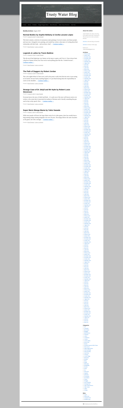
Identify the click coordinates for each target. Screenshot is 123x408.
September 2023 (87, 97)
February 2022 (87, 126)
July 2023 (86, 100)
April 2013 (86, 286)
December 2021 (87, 129)
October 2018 (87, 185)
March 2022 (86, 124)
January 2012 (87, 309)
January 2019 (87, 180)
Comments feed (87, 397)
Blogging (86, 331)
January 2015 (87, 254)
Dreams (85, 343)
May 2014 (86, 266)
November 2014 (87, 257)
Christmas (86, 334)
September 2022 (87, 115)
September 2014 (87, 260)
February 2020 (87, 161)
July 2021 (86, 137)
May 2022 (86, 121)
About (29, 25)
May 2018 (86, 192)
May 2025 (86, 66)
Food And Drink (87, 350)
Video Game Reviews (64, 25)
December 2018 (87, 181)
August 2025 (87, 63)
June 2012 (86, 302)
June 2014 (86, 265)
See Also (73, 25)
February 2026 (87, 53)
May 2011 (86, 322)
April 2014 (86, 268)
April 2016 (86, 231)
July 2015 (86, 245)
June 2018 (86, 191)
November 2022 (87, 112)
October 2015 (87, 240)
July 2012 (86, 300)
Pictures (86, 367)
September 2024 (87, 78)
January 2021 (87, 144)
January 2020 (87, 163)
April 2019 (86, 175)
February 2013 (87, 289)
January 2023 (87, 109)
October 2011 (87, 314)
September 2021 (87, 134)
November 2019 (87, 166)
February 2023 (87, 107)
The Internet (86, 376)
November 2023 (87, 94)
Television (86, 374)
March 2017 (86, 214)
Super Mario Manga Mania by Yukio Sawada (41, 110)
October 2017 (87, 203)
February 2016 (87, 234)
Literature (86, 354)
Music (85, 360)
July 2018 (86, 189)
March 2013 (86, 288)
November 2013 (87, 276)
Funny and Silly (87, 351)
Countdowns (86, 337)
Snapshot (86, 373)
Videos (85, 388)
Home (24, 25)
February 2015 (87, 252)
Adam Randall (40, 37)
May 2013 (86, 285)
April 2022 (86, 123)
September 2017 (87, 205)
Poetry (85, 368)
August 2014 (87, 262)
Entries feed (86, 396)
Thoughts (86, 380)
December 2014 (87, 256)
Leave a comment (39, 47)
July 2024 (86, 81)
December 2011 (87, 311)
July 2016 (86, 226)
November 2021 (87, 131)
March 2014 (86, 269)
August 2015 (87, 243)
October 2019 (87, 168)
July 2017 (86, 208)
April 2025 (86, 67)
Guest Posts (86, 353)
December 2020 (87, 146)
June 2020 (86, 155)
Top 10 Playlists (87, 382)
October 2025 (87, 60)
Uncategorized (87, 384)
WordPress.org (87, 399)
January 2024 (87, 91)
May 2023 (86, 103)
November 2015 (87, 239)
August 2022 (87, 117)
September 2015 (87, 242)
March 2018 (86, 195)
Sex (85, 370)
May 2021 (86, 138)
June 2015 (86, 246)
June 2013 (86, 283)
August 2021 (87, 135)
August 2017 (87, 206)
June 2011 (86, 320)
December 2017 (87, 200)
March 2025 (86, 69)
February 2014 (87, 271)
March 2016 (86, 232)
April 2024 (86, 86)
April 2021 (86, 140)
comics (85, 336)
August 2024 (87, 80)
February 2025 (87, 70)
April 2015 (86, 249)
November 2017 (87, 202)
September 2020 (87, 151)
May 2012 (86, 303)
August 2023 (87, 98)
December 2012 (87, 293)
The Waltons (86, 377)
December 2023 (87, 92)
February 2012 (87, 308)
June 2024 (86, 83)
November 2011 (87, 313)
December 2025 (87, 57)
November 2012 (87, 294)
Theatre (85, 379)
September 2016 (87, 223)
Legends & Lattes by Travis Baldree (38, 53)
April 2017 (86, 212)
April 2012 (86, 305)
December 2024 (87, 74)
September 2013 (87, 279)
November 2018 (87, 183)
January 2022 (87, 128)
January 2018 (87, 198)
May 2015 (86, 248)
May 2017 (86, 211)
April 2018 (86, 194)
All (85, 326)
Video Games (87, 387)
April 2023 (86, 104)
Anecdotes (86, 328)
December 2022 (87, 111)
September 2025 (87, 61)
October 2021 (87, 132)
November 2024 (87, 75)
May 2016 (86, 229)
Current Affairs (87, 340)
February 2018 (87, 197)
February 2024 (87, 89)
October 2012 (87, 296)
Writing (85, 390)
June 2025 (86, 64)
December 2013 (87, 274)
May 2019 (86, 174)
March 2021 (86, 141)
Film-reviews (87, 347)
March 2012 (86, 306)
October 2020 (87, 149)
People (85, 362)
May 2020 (86, 157)
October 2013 (87, 277)
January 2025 (87, 72)
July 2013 (86, 282)
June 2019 (86, 172)
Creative (86, 339)
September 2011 (87, 316)
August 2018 (87, 188)
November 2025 (87, 58)
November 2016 (87, 220)
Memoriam (86, 357)
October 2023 (87, 95)
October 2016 (87, 222)
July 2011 (86, 319)
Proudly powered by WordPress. (91, 404)
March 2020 (86, 160)
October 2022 (87, 114)
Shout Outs (86, 371)
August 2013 (87, 280)
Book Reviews (53, 25)
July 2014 (86, 263)
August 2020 (87, 152)
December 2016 (87, 219)
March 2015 (86, 251)
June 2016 (86, 228)
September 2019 (87, 169)
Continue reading (58, 44)
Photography (86, 365)
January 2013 (87, 291)
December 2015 (87, 237)
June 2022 (86, 120)
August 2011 (86, 317)
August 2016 (87, 225)
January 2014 (87, 272)
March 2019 (86, 177)
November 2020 (87, 148)
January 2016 (87, 235)
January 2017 (87, 217)
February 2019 (87, 178)
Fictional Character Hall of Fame (91, 345)
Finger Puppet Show (43, 25)
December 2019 (87, 165)
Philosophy (86, 363)
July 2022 (86, 118)
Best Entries (86, 330)
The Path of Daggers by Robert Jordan (39, 71)
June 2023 (86, 101)
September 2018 (87, 186)
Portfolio (35, 25)
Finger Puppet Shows (88, 348)
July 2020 (86, 154)
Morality (86, 359)
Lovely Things (87, 356)
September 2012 (87, 297)
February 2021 (87, 143)
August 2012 (87, 299)
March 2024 (86, 87)
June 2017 (86, 209)
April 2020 (86, 158)
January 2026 (87, 55)
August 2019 (87, 171)
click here (85, 41)
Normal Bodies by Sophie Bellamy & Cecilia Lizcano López (48, 35)
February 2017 (87, 215)
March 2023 (86, 106)
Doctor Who (86, 342)
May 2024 (86, 84)
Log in (85, 394)
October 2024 (87, 77)
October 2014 (87, 259)
